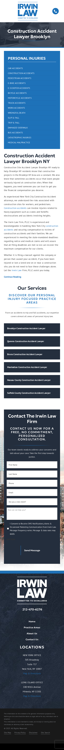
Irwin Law (17, 270)
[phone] (55, 11)
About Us (32, 633)
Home (32, 621)
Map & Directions (32, 673)
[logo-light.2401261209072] (32, 577)
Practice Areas (32, 627)
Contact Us (32, 639)
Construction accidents (15, 208)
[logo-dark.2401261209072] (28, 3)
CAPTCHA (11, 539)
